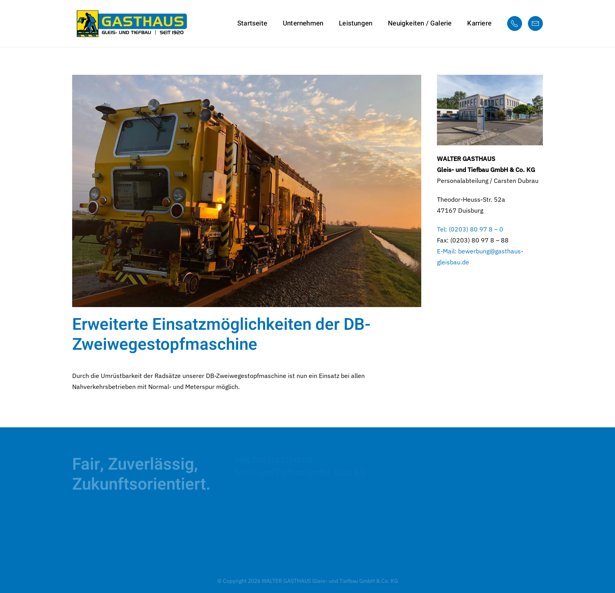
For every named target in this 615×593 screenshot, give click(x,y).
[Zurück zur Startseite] (131, 23)
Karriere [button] (479, 23)
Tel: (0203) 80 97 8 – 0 (470, 229)
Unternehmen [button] (303, 23)
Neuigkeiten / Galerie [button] (419, 23)
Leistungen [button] (355, 23)
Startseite (252, 23)
